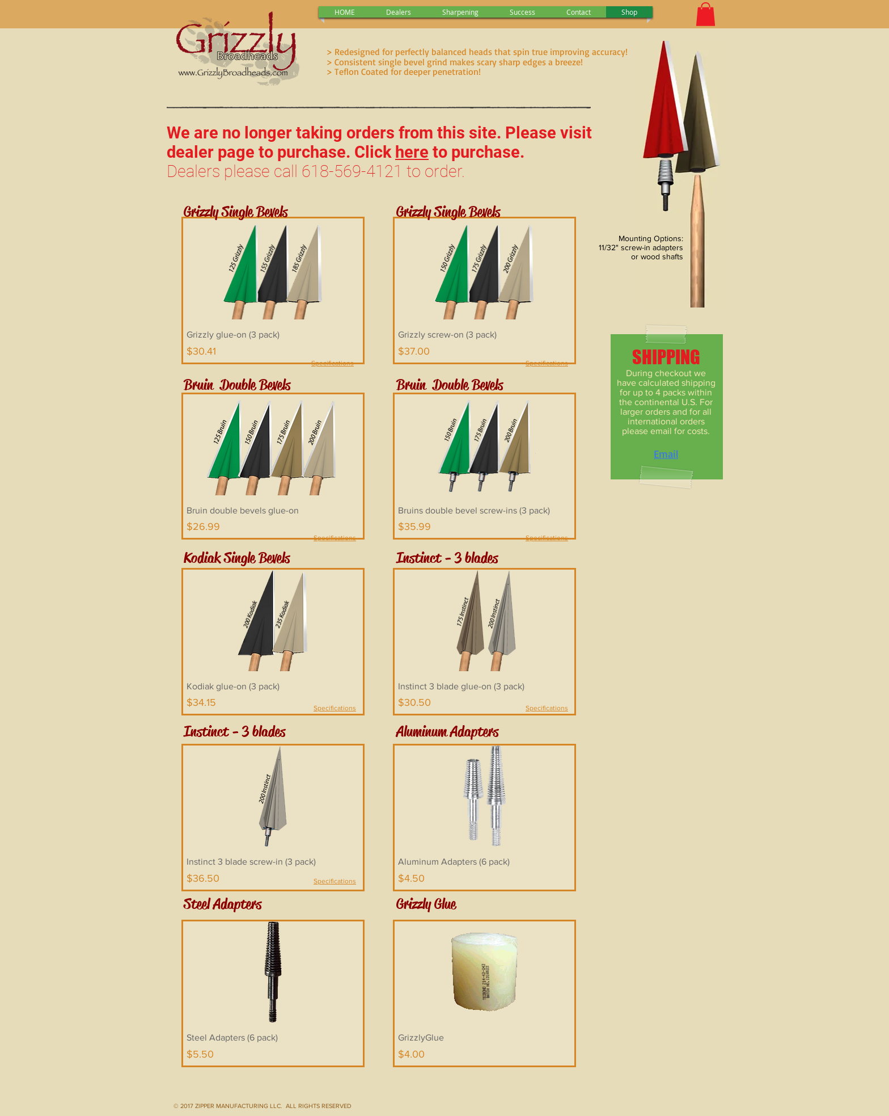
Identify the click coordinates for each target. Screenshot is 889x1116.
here (412, 152)
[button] (706, 14)
